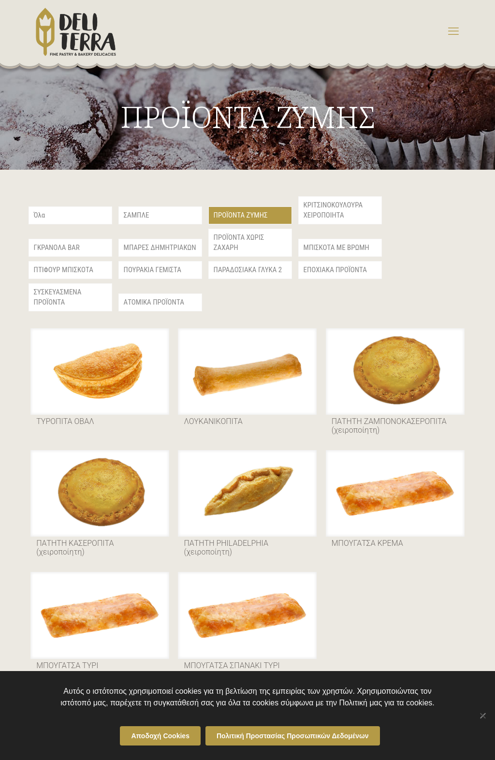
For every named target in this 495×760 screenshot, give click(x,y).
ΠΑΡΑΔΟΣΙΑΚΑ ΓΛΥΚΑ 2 (248, 269)
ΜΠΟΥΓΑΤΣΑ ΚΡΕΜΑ (367, 543)
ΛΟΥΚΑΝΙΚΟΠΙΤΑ (213, 421)
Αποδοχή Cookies (160, 736)
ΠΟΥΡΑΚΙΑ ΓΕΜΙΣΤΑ (152, 269)
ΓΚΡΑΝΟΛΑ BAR (57, 247)
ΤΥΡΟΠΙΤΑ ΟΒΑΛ (65, 421)
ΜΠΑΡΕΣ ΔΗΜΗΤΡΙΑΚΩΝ (160, 247)
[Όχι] (483, 715)
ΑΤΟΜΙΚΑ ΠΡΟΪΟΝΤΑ (154, 302)
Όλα (39, 215)
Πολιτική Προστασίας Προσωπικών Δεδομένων (293, 736)
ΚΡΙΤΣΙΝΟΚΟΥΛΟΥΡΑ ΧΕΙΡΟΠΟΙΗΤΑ (333, 210)
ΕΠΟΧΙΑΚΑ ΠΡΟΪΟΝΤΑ (335, 269)
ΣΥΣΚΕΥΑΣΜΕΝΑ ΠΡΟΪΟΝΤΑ (58, 297)
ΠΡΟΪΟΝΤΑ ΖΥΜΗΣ (241, 215)
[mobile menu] (453, 31)
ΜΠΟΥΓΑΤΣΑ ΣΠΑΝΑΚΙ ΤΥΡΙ (231, 665)
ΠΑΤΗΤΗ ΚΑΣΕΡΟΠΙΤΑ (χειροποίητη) (75, 547)
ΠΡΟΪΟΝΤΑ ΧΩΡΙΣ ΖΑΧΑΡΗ (239, 242)
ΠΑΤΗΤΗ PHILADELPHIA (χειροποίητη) (226, 547)
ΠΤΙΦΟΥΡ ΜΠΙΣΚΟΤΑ (63, 269)
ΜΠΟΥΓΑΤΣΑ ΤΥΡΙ (67, 665)
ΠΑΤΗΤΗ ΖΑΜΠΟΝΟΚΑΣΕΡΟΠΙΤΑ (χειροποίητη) (389, 426)
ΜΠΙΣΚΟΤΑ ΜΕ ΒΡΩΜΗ (336, 247)
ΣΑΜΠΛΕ (136, 215)
